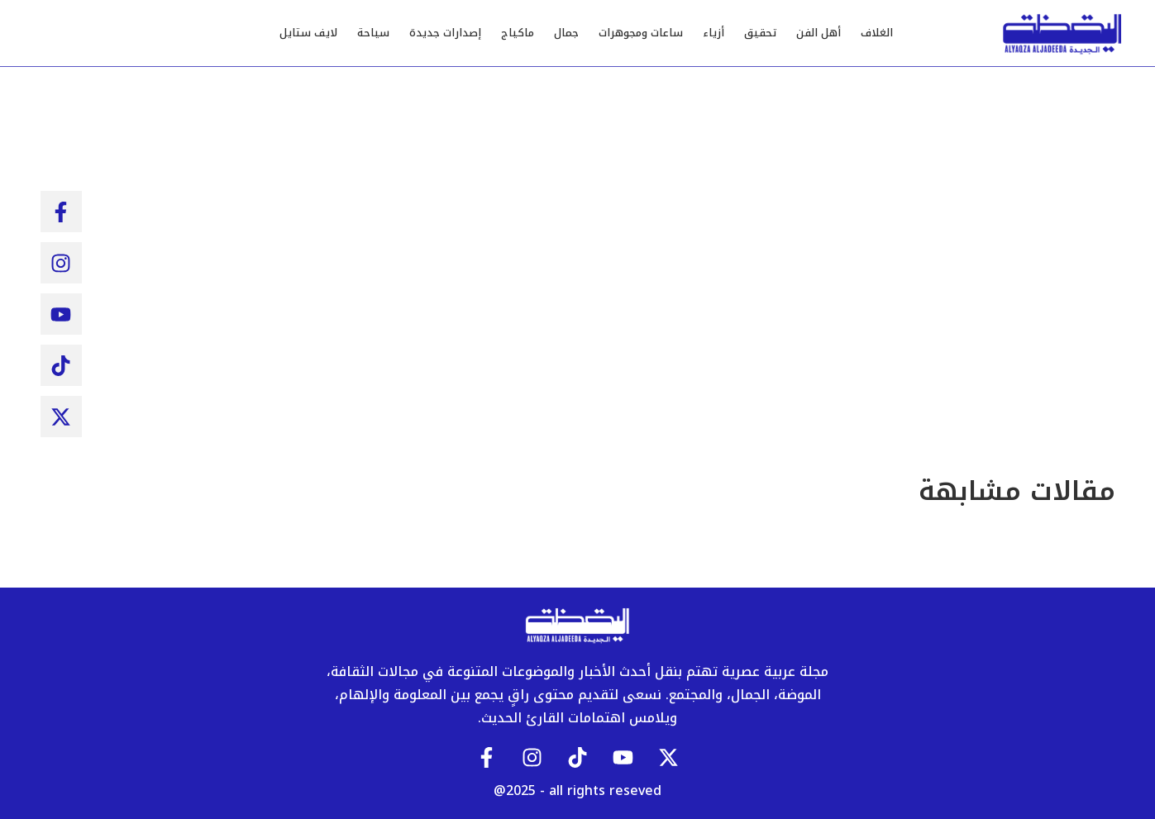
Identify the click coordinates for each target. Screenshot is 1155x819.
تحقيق (760, 32)
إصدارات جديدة (445, 32)
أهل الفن (818, 32)
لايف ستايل (308, 32)
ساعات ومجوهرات (641, 32)
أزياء (713, 32)
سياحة (373, 32)
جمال (566, 32)
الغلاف (877, 32)
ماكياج (517, 32)
